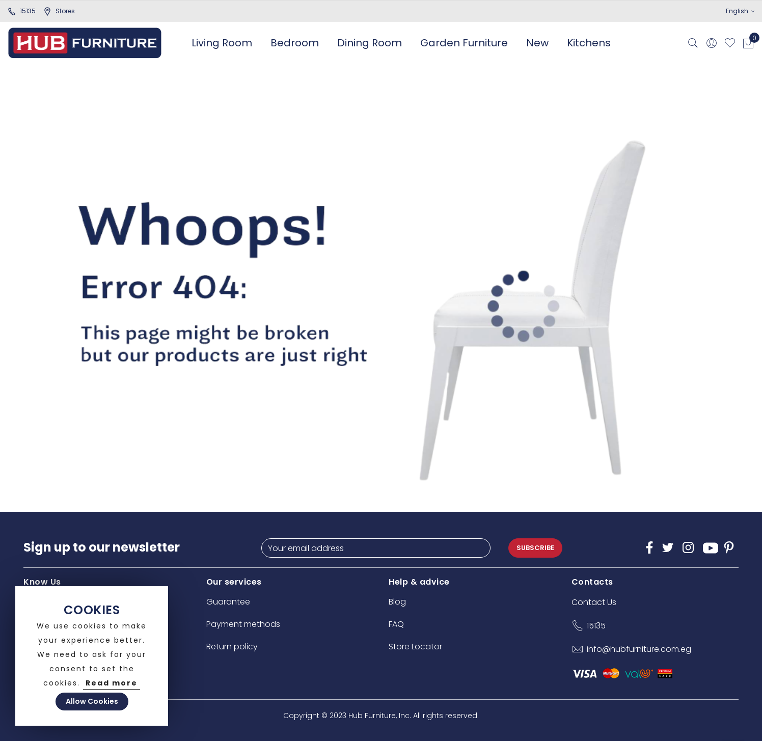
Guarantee (228, 602)
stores (59, 11)
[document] (92, 655)
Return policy (232, 646)
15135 (22, 11)
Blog (397, 602)
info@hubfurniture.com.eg (639, 649)
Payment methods (243, 624)
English (740, 11)
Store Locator (415, 646)
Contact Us (594, 602)
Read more (112, 683)
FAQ (396, 624)
